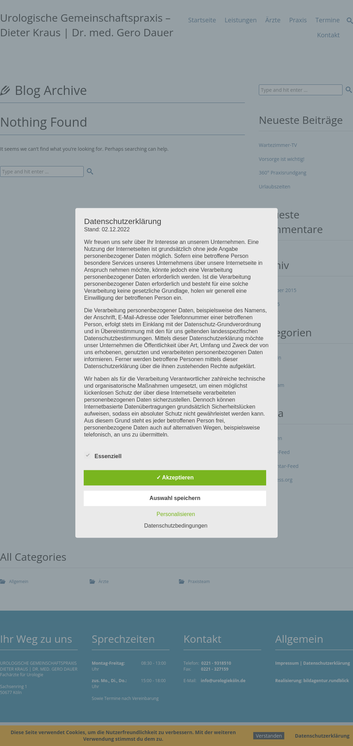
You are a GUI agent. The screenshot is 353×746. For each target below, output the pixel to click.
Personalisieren (176, 514)
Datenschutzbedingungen (175, 526)
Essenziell (102, 455)
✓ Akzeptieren (175, 478)
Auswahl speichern (175, 498)
